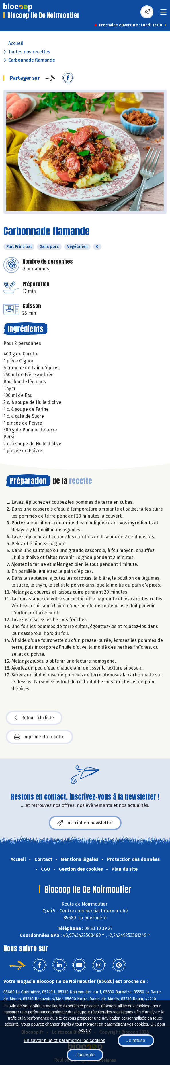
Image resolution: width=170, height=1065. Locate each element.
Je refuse (135, 1040)
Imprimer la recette (39, 737)
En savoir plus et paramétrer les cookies (64, 1040)
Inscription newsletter (85, 823)
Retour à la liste (34, 718)
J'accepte (85, 1054)
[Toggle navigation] (163, 14)
